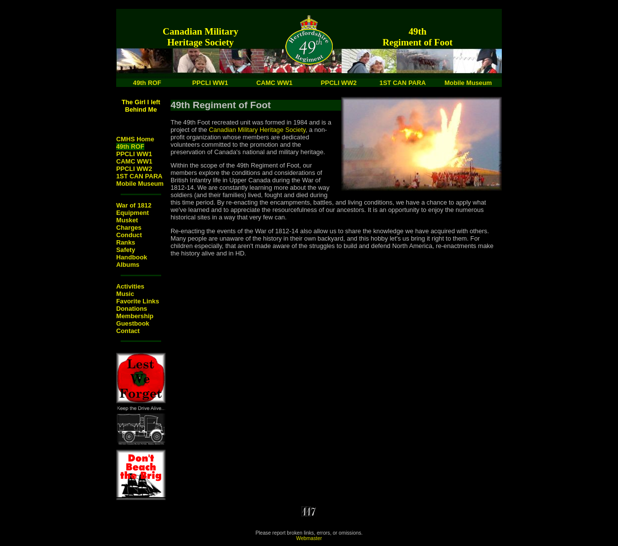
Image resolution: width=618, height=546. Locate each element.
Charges (128, 227)
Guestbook (132, 323)
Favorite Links (137, 301)
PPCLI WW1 (134, 154)
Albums (127, 264)
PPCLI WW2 (134, 168)
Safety (125, 249)
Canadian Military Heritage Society (257, 129)
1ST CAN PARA (139, 176)
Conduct (129, 235)
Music (125, 293)
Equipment (132, 212)
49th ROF (130, 146)
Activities (130, 286)
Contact (128, 331)
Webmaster (309, 538)
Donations (131, 308)
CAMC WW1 (134, 161)
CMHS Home (135, 139)
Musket (127, 220)
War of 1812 (133, 205)
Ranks (125, 242)
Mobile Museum (140, 183)
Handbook (131, 257)
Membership (134, 316)
